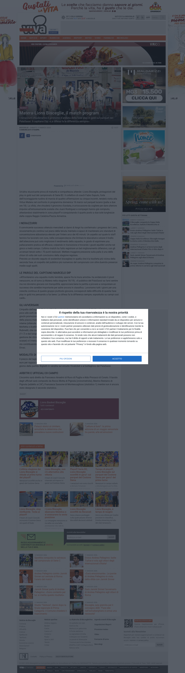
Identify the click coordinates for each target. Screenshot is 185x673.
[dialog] (92, 336)
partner (61, 317)
